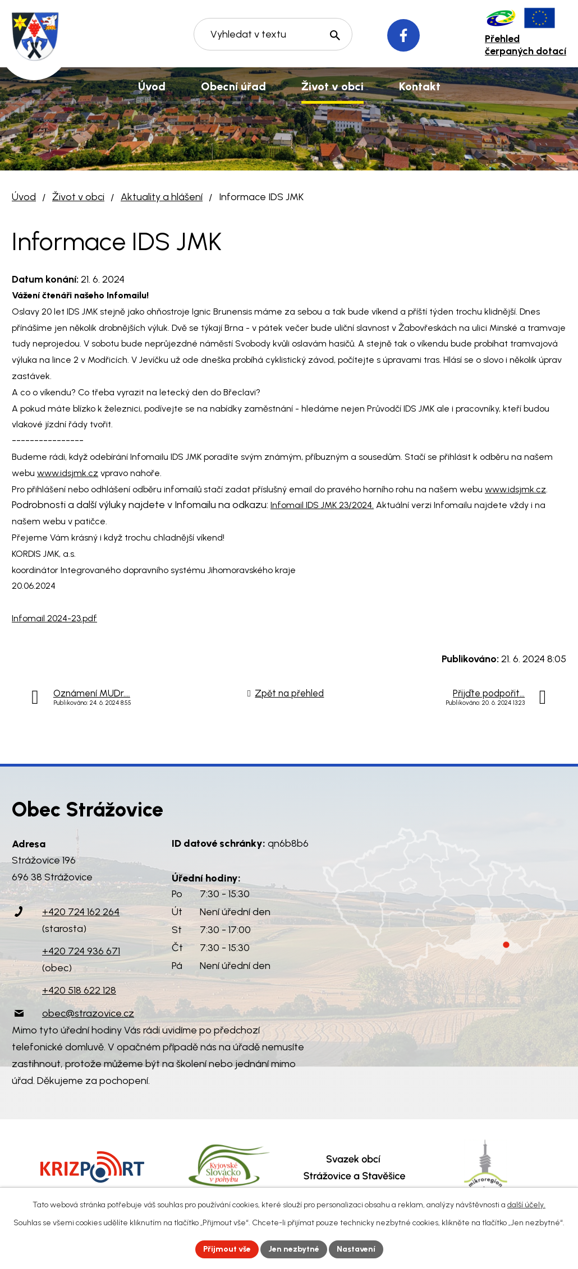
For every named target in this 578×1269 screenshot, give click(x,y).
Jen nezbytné (293, 1249)
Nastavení (356, 1249)
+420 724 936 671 (81, 951)
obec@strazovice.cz (88, 1013)
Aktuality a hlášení (162, 197)
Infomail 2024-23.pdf (54, 618)
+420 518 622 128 (79, 990)
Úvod (24, 197)
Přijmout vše (227, 1249)
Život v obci (78, 197)
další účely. (526, 1205)
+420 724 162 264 (81, 912)
